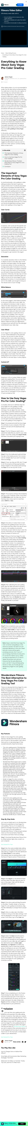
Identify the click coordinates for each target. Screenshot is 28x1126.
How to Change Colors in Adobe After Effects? (11, 1052)
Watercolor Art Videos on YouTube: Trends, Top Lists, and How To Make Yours (13, 1061)
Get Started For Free (7, 844)
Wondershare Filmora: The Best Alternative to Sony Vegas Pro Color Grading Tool (14, 162)
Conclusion (7, 166)
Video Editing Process (10, 53)
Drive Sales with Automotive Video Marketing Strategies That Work (13, 1057)
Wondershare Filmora (20, 1026)
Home (2, 53)
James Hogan (8, 77)
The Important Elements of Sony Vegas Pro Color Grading (13, 153)
